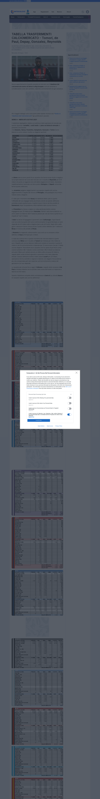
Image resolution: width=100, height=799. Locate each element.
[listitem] (50, 394)
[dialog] (50, 399)
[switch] (69, 398)
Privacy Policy (58, 426)
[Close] (77, 373)
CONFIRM (39, 420)
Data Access (50, 426)
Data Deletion (41, 426)
